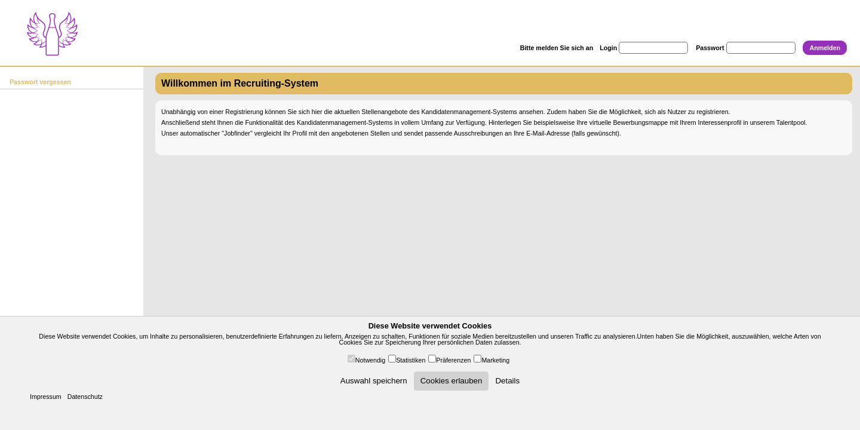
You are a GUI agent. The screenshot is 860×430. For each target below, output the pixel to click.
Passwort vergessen (40, 81)
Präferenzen (453, 360)
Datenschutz (85, 396)
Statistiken (410, 360)
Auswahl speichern (373, 380)
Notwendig (370, 360)
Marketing (495, 360)
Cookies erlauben (451, 380)
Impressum (46, 396)
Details (507, 380)
